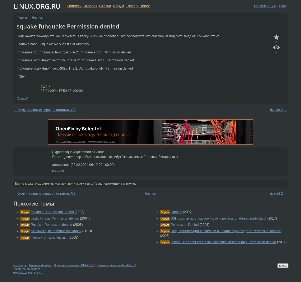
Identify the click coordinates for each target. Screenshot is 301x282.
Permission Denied (185, 224)
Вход (283, 6)
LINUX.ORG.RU (37, 6)
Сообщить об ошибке (26, 268)
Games (37, 17)
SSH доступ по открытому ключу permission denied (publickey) (218, 218)
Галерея (90, 6)
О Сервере (20, 265)
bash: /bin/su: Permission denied (55, 218)
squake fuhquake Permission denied (68, 26)
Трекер (132, 6)
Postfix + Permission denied (51, 224)
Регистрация (265, 6)
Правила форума (40, 265)
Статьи (105, 6)
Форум (118, 6)
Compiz (176, 212)
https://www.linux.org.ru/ (27, 272)
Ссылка (22, 98)
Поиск (144, 6)
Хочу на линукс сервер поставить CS (46, 110)
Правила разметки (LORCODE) (74, 265)
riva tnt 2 (276, 110)
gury (44, 86)
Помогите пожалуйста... (49, 237)
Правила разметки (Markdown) (116, 265)
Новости (74, 6)
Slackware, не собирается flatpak (56, 231)
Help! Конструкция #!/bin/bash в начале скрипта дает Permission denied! (226, 231)
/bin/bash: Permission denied (52, 212)
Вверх (283, 265)
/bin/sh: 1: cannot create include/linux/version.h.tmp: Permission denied (223, 242)
